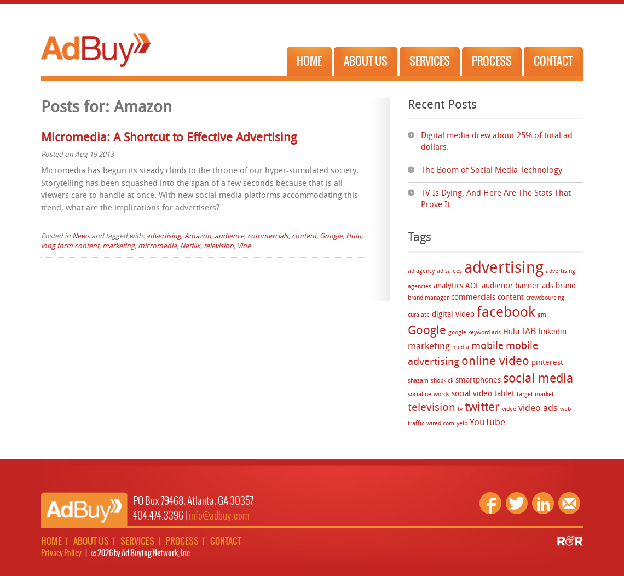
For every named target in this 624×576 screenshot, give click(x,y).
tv (460, 410)
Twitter (517, 503)
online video (495, 362)
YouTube (487, 422)
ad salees (449, 272)
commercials (473, 298)
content (511, 298)
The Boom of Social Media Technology (491, 171)
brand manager (428, 298)
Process (492, 61)
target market (535, 395)
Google (427, 331)
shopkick (442, 381)
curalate (419, 315)
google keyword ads (474, 333)
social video (472, 394)
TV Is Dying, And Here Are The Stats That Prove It (496, 199)
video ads (538, 408)
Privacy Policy (61, 553)
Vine (244, 246)
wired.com (440, 424)
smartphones (478, 381)
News (81, 236)
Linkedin (543, 503)
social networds (428, 395)
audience (497, 286)
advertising (504, 269)
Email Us (569, 503)
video (509, 410)
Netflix (190, 246)
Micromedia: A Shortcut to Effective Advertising (169, 138)
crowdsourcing (545, 298)
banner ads (534, 286)
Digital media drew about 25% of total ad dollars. (497, 142)
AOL (472, 286)
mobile (487, 346)
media (460, 348)
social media (538, 379)
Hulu (511, 332)
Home (309, 61)
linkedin (553, 332)
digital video (453, 315)
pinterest (547, 363)
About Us (366, 61)
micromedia (157, 246)
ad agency (421, 272)
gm (542, 315)
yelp (462, 424)
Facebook (490, 503)
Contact (553, 61)
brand (566, 286)
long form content (70, 246)
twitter (482, 408)
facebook (506, 313)
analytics (448, 286)
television (431, 408)
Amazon (197, 236)
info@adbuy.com (219, 516)
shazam (418, 381)
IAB (529, 332)
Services (429, 61)
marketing (429, 346)
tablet (504, 394)
